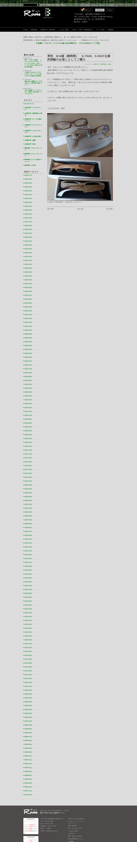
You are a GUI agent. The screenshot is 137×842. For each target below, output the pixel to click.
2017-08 (29, 457)
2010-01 (29, 703)
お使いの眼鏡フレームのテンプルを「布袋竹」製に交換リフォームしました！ (33, 91)
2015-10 (29, 503)
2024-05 (29, 196)
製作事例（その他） (31, 164)
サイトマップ (110, 5)
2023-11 (29, 219)
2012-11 (29, 601)
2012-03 (29, 620)
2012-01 (29, 627)
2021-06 (29, 295)
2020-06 (29, 340)
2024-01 (29, 212)
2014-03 (29, 567)
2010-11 (29, 673)
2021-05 (29, 299)
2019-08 (29, 374)
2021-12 (29, 280)
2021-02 (29, 310)
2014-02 (29, 571)
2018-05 (29, 423)
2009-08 (29, 718)
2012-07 (29, 609)
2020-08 (29, 333)
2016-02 (29, 491)
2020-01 (29, 359)
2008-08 (29, 756)
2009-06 (29, 726)
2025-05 (29, 181)
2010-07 (29, 684)
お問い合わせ (102, 5)
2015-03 (29, 525)
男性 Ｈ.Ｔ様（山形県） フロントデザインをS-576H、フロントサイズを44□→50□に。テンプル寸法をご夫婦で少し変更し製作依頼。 (33, 63)
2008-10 (29, 752)
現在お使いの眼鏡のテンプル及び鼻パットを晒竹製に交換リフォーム (33, 82)
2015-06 (29, 514)
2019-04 (29, 389)
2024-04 (29, 200)
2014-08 (29, 548)
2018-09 (29, 412)
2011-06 (29, 650)
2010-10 (29, 677)
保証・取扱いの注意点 (75, 820)
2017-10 (29, 450)
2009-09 (29, 715)
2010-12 (29, 669)
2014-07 (29, 552)
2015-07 (29, 510)
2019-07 (29, 378)
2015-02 (29, 529)
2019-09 (29, 370)
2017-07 (29, 461)
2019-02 (29, 397)
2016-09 (29, 476)
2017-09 (29, 454)
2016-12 (29, 473)
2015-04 (29, 522)
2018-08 (29, 416)
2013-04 (29, 590)
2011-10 (29, 635)
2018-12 (29, 404)
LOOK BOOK (72, 828)
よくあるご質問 (63, 29)
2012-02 (29, 624)
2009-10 (29, 711)
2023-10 (29, 223)
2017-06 (29, 465)
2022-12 (29, 257)
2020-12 (29, 317)
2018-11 (29, 408)
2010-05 (29, 692)
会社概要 (71, 825)
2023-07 (29, 230)
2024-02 (29, 208)
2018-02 (29, 435)
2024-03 (29, 204)
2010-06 (29, 688)
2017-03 (29, 469)
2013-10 (29, 578)
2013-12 (29, 575)
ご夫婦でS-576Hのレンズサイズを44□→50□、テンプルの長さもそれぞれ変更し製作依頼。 (33, 74)
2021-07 (29, 291)
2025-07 (29, 174)
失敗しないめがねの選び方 (76, 803)
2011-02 (29, 662)
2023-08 (29, 227)
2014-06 (29, 556)
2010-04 (29, 696)
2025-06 (29, 178)
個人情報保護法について (75, 823)
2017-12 (29, 442)
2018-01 (29, 438)
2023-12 (29, 215)
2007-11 (29, 775)
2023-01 (29, 253)
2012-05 (29, 612)
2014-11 (29, 541)
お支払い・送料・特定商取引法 (82, 29)
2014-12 (29, 537)
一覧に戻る (80, 209)
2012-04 (29, 616)
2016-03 (29, 488)
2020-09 (29, 329)
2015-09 (29, 506)
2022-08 (29, 264)
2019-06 (29, 382)
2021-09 (29, 283)
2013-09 (29, 582)
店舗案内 (111, 29)
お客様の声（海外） (31, 143)
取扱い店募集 (72, 810)
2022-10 (29, 261)
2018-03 (29, 431)
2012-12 (29, 597)
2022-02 (29, 276)
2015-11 (29, 499)
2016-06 (29, 480)
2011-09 (29, 639)
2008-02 (29, 771)
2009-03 (29, 737)
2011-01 (29, 665)
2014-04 (29, 563)
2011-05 (29, 654)
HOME (25, 29)
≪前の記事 (50, 209)
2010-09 (29, 680)
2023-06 (29, 234)
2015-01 (29, 533)
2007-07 (29, 779)
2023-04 (29, 242)
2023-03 (29, 246)
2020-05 (29, 344)
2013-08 (29, 586)
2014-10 (29, 544)
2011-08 (29, 643)
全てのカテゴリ (30, 102)
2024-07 (29, 193)
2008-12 (29, 749)
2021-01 (29, 314)
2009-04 (29, 733)
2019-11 (29, 363)
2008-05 (29, 764)
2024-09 (29, 189)
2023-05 (29, 238)
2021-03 (29, 306)
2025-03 (29, 185)
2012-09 (29, 605)
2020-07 (29, 336)
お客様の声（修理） (31, 140)
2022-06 (29, 268)
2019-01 (29, 401)
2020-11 (29, 321)
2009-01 (29, 745)
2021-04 (29, 302)
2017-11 (29, 446)
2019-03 (29, 393)
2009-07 (29, 722)
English (109, 10)
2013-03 (29, 594)
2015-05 (29, 518)
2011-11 (29, 631)
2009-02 (29, 741)
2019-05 (29, 385)
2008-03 (29, 767)
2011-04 (29, 658)
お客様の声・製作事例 (47, 29)
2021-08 (29, 287)
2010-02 (29, 699)
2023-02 (29, 249)
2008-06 (29, 760)
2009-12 (29, 707)
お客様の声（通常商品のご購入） (102, 64)
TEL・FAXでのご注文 (75, 812)
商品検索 (34, 29)
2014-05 (29, 559)
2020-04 (29, 348)
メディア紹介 (100, 29)
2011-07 (29, 646)
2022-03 (29, 272)
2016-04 (29, 484)
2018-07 (29, 420)
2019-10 (29, 367)
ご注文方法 (71, 818)
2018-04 (29, 427)
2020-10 (29, 325)
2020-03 (29, 351)
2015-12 (29, 495)
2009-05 (29, 730)
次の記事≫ (110, 209)
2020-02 (29, 355)
